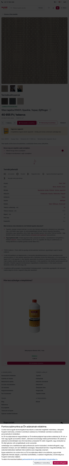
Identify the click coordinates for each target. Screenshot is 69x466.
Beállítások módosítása (42, 463)
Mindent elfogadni (60, 463)
